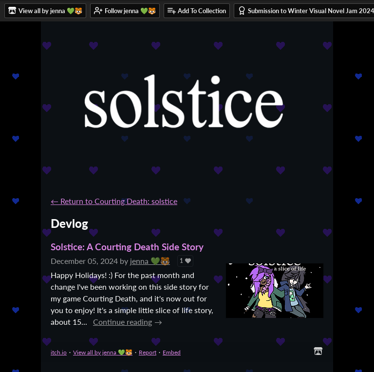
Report (147, 352)
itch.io (59, 352)
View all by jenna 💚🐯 (102, 352)
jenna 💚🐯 (150, 260)
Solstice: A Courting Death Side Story (127, 246)
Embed (172, 352)
